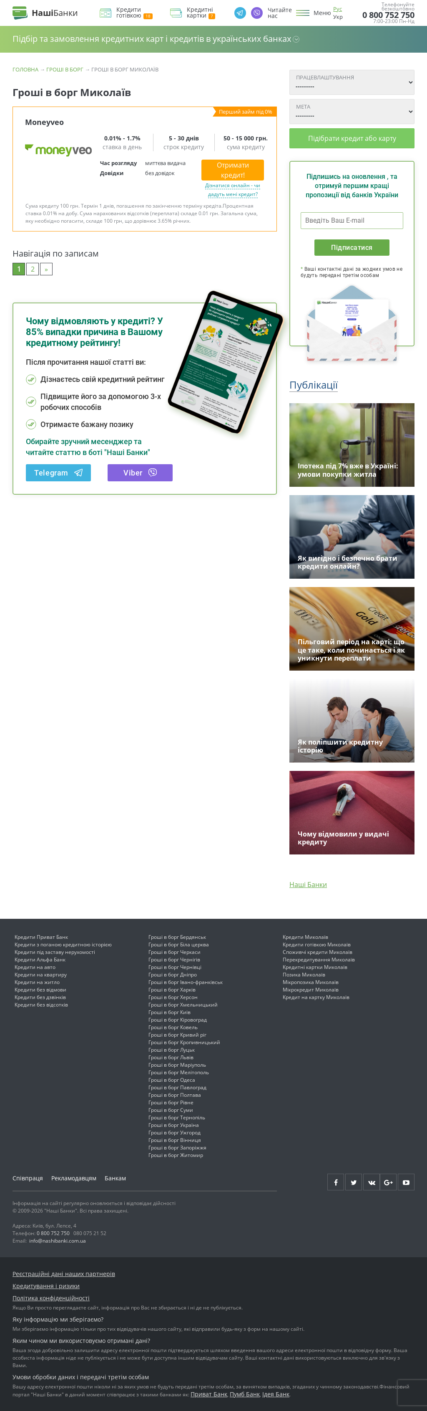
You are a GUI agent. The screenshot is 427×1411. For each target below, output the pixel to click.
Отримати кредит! (233, 170)
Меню (322, 13)
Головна (25, 69)
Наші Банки (308, 884)
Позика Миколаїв (304, 974)
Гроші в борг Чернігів (174, 959)
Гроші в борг (64, 69)
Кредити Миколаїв (305, 937)
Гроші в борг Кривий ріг (177, 1034)
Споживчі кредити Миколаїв (317, 952)
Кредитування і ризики (46, 1286)
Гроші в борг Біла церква (178, 944)
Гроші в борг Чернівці (174, 967)
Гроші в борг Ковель (173, 1027)
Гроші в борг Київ (169, 1012)
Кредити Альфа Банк (40, 959)
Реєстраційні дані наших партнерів (64, 1274)
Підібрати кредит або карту (352, 138)
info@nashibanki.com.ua (57, 1240)
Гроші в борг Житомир (175, 1155)
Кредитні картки (201, 13)
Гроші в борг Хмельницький (183, 1004)
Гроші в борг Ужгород (174, 1132)
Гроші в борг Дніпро (172, 974)
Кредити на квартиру (41, 974)
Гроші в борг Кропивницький (184, 1042)
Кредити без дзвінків (40, 997)
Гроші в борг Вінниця (174, 1140)
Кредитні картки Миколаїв (315, 967)
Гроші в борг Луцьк (171, 1049)
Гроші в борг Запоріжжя (177, 1147)
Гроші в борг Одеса (171, 1079)
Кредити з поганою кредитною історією (63, 944)
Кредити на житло (37, 982)
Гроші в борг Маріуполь (177, 1064)
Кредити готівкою (134, 13)
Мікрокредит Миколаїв (311, 989)
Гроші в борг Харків (172, 989)
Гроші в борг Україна (173, 1125)
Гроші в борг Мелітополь (178, 1072)
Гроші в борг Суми (170, 1110)
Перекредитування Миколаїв (319, 959)
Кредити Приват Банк (41, 937)
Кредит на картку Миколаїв (316, 997)
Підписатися (351, 248)
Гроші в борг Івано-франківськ (185, 982)
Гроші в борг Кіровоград (177, 1019)
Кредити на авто (35, 967)
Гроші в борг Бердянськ (177, 937)
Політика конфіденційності (51, 1298)
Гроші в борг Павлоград (177, 1087)
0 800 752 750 (388, 15)
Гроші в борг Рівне (170, 1102)
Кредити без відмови (40, 989)
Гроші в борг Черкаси (174, 952)
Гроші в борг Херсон (173, 997)
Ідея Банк (275, 1394)
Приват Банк (209, 1394)
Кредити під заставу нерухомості (55, 952)
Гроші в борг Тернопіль (176, 1117)
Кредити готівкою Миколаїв (317, 944)
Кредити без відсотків (41, 1004)
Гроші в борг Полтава (174, 1094)
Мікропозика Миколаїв (311, 982)
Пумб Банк (245, 1394)
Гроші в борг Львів (170, 1057)
